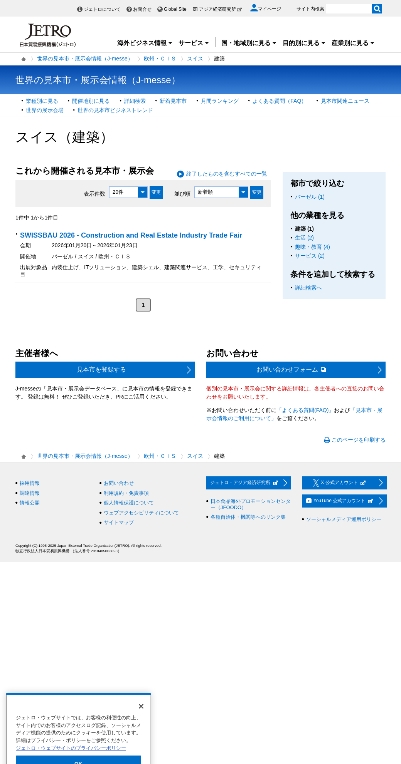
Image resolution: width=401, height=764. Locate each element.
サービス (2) (310, 256)
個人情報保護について (129, 503)
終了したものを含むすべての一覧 (226, 174)
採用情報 (30, 483)
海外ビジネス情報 (145, 43)
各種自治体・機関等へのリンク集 (248, 517)
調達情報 (30, 493)
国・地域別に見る (249, 43)
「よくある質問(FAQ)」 (305, 410)
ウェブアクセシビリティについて (141, 513)
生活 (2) (304, 238)
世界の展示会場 (45, 110)
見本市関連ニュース (345, 101)
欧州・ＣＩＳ (160, 58)
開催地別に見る (91, 101)
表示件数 (94, 193)
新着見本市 (173, 101)
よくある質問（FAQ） (280, 101)
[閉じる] (141, 717)
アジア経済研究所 (220, 9)
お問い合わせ (119, 483)
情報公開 (30, 503)
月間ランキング (220, 101)
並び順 (182, 193)
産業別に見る (353, 43)
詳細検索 (135, 101)
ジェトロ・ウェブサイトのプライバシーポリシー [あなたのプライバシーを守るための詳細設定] (71, 759)
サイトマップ (119, 522)
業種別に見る (42, 101)
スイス (195, 58)
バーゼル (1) (310, 197)
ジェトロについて (102, 9)
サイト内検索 (310, 9)
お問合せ (142, 9)
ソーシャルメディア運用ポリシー (343, 519)
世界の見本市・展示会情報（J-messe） (85, 58)
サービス (194, 43)
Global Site (175, 9)
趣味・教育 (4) (312, 247)
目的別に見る (304, 43)
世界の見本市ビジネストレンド (115, 110)
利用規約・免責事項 (126, 493)
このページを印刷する (359, 440)
